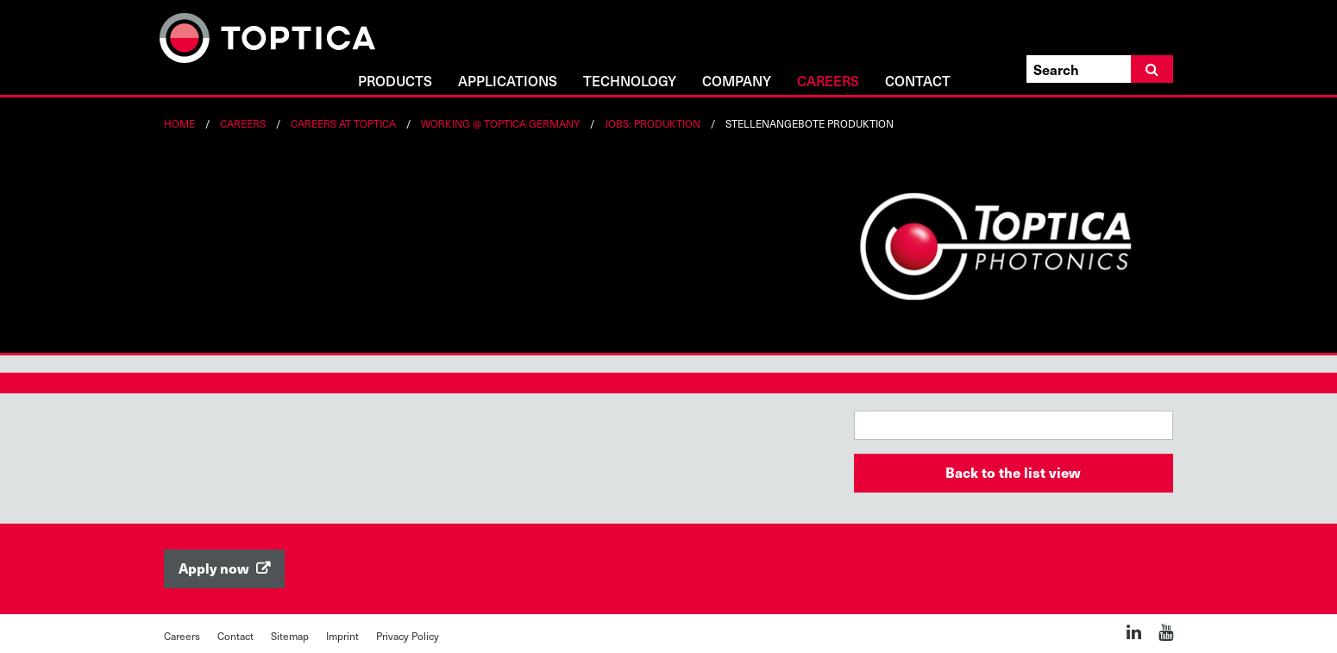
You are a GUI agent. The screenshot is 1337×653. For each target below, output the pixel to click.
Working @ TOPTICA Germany (500, 123)
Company (736, 81)
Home (179, 123)
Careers (828, 81)
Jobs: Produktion (652, 123)
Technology (629, 81)
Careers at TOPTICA (343, 123)
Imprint (342, 636)
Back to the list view (1013, 472)
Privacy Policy (407, 636)
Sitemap (290, 636)
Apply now (216, 568)
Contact (918, 81)
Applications (507, 81)
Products (395, 81)
